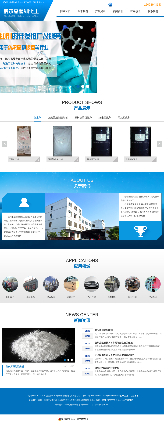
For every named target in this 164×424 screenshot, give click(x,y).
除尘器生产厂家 (101, 405)
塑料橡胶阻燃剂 (83, 117)
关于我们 (83, 11)
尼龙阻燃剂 (124, 117)
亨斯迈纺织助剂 (71, 405)
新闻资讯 (118, 11)
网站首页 (65, 11)
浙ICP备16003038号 (92, 396)
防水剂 (37, 117)
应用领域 (135, 11)
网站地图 (32, 400)
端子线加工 (86, 405)
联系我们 (153, 11)
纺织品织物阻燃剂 (58, 117)
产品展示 (100, 11)
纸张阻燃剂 (105, 117)
